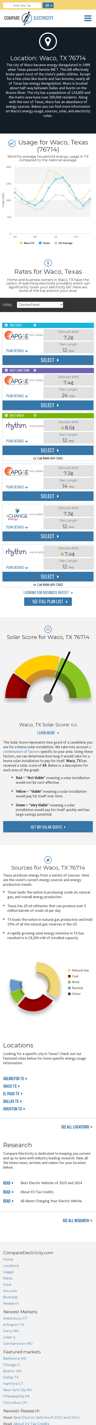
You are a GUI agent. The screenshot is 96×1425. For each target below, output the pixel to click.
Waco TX (10, 1086)
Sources (10, 1291)
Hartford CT (13, 1384)
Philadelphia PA (16, 1396)
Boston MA (12, 1371)
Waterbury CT (15, 1318)
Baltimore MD (14, 1359)
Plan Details (15, 350)
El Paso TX (11, 1093)
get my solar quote (46, 827)
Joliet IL (9, 1337)
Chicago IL (11, 1365)
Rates (8, 1278)
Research (11, 1304)
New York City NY (17, 1390)
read (6, 1183)
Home (8, 1259)
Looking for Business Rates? (46, 592)
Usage (8, 1272)
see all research (76, 1220)
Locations (11, 1266)
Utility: (7, 305)
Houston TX (12, 1108)
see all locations (75, 1127)
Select (47, 359)
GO (47, 5)
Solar (7, 1285)
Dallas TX (11, 1101)
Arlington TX (13, 1078)
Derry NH (11, 1331)
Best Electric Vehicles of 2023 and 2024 (46, 1418)
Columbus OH (15, 1403)
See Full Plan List (47, 601)
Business (10, 1297)
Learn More (46, 732)
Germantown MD (18, 1344)
